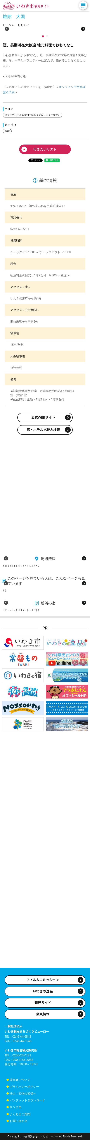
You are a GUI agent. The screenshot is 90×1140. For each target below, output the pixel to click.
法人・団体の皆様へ (23, 1097)
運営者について (20, 1083)
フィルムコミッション (42, 983)
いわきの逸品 (43, 995)
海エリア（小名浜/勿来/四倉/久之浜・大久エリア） (32, 171)
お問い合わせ (18, 1125)
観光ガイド (42, 1006)
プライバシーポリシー (24, 1090)
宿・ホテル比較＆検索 (43, 486)
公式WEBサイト (43, 473)
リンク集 (15, 1111)
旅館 (7, 187)
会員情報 (42, 1018)
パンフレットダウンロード (27, 1104)
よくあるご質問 (20, 1118)
